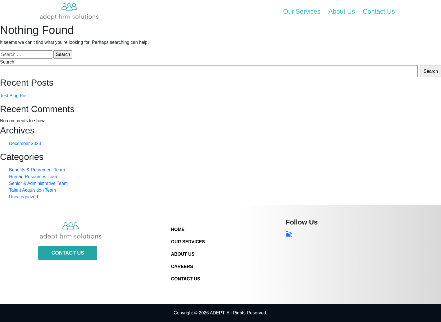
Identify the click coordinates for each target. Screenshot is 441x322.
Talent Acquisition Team (32, 190)
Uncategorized (23, 196)
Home (177, 229)
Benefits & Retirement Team (37, 169)
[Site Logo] (69, 11)
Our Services (302, 11)
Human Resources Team (33, 176)
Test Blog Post (14, 95)
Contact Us (379, 11)
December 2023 (25, 143)
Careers (182, 266)
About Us (341, 11)
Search (7, 62)
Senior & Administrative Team (38, 183)
